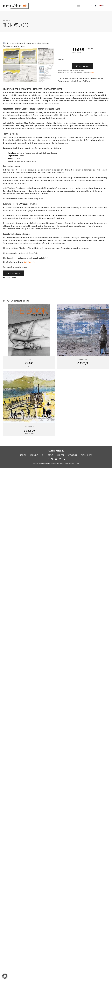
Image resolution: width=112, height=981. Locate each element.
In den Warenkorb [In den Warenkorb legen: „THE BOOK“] (25, 373)
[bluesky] (56, 502)
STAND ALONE (83, 402)
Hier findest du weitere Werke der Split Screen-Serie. (20, 296)
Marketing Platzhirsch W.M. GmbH (72, 506)
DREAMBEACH (29, 469)
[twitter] (52, 502)
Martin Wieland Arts (45, 506)
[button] (91, 4)
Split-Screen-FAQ (29, 304)
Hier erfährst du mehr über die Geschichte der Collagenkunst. (23, 241)
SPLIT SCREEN (6, 20)
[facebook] (48, 502)
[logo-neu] (16, 3)
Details (92, 72)
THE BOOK (29, 402)
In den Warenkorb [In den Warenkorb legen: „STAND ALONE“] (79, 373)
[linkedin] (64, 502)
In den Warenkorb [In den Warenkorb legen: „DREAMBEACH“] (25, 440)
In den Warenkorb (83, 66)
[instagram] (60, 502)
